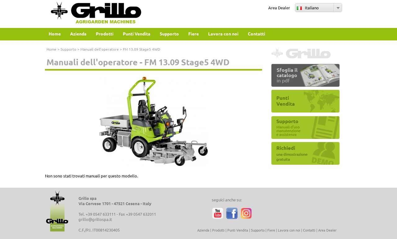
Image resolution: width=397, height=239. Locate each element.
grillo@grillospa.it (95, 219)
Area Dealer (279, 7)
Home (51, 49)
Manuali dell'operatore (99, 49)
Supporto (68, 49)
